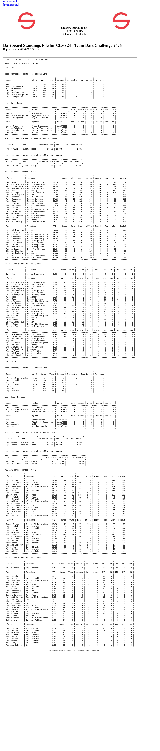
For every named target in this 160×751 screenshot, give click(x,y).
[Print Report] (11, 4)
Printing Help (10, 1)
